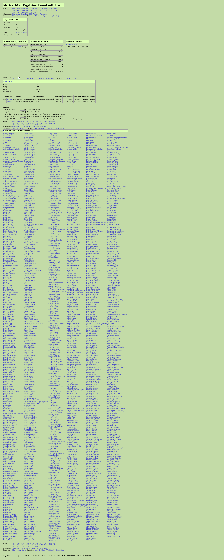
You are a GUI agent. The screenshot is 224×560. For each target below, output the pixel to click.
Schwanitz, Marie (92, 471)
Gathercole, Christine (31, 326)
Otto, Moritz (71, 487)
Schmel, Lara (90, 372)
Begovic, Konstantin (10, 267)
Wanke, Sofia (111, 405)
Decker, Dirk (7, 482)
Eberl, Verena (28, 161)
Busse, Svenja (8, 400)
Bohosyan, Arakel (9, 343)
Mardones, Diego (72, 258)
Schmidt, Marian (92, 395)
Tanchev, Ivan (112, 277)
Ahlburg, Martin (8, 152)
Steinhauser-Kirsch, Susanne (116, 186)
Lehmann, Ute (71, 140)
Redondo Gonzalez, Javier (95, 226)
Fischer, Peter (28, 267)
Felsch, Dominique (30, 244)
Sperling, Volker (112, 152)
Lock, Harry (71, 188)
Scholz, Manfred (91, 412)
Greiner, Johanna (29, 420)
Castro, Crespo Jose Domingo (13, 413)
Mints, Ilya (70, 320)
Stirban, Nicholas (113, 197)
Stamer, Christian (113, 159)
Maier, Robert (71, 222)
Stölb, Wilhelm (112, 210)
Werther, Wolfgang (113, 436)
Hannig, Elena (28, 519)
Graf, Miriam (28, 407)
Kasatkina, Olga (53, 330)
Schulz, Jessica (91, 460)
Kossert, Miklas (53, 436)
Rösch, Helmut (91, 313)
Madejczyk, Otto (72, 215)
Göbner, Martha (29, 378)
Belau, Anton (7, 280)
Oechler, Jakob (72, 460)
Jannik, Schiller (53, 284)
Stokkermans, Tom (113, 209)
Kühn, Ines (52, 489)
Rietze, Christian (92, 277)
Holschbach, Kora (54, 221)
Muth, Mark (71, 398)
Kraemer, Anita (53, 445)
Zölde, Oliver (111, 523)
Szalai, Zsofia (111, 262)
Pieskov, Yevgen (72, 533)
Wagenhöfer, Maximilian (115, 396)
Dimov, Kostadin (9, 499)
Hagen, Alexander (30, 501)
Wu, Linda (110, 463)
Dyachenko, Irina (29, 157)
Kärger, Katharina (54, 318)
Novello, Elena (72, 449)
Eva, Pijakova (28, 222)
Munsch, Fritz (71, 391)
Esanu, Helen (28, 221)
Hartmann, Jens (29, 530)
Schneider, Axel (91, 407)
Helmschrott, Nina (54, 152)
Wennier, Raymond (113, 429)
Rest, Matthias (91, 248)
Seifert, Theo (90, 494)
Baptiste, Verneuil (9, 238)
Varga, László (111, 337)
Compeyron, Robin (9, 441)
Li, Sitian (70, 168)
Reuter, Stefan (91, 255)
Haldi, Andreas (29, 511)
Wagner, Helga (112, 400)
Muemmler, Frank (73, 361)
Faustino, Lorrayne (30, 231)
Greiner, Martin (29, 424)
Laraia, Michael (53, 528)
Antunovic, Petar (8, 186)
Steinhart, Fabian (113, 185)
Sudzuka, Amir (112, 243)
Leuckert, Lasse (72, 151)
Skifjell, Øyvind (91, 531)
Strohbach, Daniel (113, 226)
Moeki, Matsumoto (73, 335)
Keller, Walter (53, 346)
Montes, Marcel (72, 354)
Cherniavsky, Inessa (9, 422)
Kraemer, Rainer (53, 446)
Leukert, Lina (71, 157)
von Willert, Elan (113, 388)
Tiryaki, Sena (111, 297)
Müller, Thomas (72, 388)
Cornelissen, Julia (9, 446)
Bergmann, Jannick (9, 294)
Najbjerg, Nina (72, 403)
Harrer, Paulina (29, 521)
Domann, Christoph (9, 514)
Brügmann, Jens (8, 378)
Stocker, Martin (112, 200)
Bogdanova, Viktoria (10, 338)
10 (82, 78)
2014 (27, 10)
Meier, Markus (72, 299)
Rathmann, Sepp (91, 212)
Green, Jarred (28, 415)
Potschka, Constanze (93, 159)
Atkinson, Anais (8, 204)
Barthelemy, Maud (9, 248)
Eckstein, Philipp (29, 169)
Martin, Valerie (72, 267)
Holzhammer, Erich (54, 233)
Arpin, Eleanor (8, 195)
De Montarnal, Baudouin (11, 480)
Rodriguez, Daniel (92, 287)
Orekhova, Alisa (72, 480)
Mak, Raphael (71, 233)
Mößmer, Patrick (72, 357)
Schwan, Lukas (91, 466)
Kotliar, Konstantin (54, 440)
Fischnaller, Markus (30, 268)
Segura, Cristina (91, 485)
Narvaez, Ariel (71, 407)
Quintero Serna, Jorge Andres (96, 188)
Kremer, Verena (53, 465)
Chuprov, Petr (7, 431)
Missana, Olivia (72, 332)
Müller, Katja (71, 378)
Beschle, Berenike (9, 308)
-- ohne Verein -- (21, 32)
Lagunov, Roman (54, 504)
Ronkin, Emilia (91, 306)
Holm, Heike (52, 217)
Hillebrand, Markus (54, 181)
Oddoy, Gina (71, 456)
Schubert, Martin (92, 448)
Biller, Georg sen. (9, 320)
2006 (36, 9)
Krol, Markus (52, 470)
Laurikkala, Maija (54, 535)
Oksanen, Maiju (72, 468)
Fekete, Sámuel (29, 241)
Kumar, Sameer (53, 492)
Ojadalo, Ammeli (72, 465)
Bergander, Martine (9, 291)
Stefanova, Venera (113, 173)
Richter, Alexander (92, 258)
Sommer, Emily (112, 135)
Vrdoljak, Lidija (112, 395)
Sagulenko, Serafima (93, 328)
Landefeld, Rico (53, 513)
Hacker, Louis (28, 489)
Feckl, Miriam (28, 238)
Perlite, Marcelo (72, 518)
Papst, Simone (71, 494)
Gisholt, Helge (28, 362)
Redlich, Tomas (91, 221)
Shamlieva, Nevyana (93, 512)
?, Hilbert (6, 139)
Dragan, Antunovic (9, 528)
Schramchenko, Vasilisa (94, 439)
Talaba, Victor (112, 273)
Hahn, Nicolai (28, 502)
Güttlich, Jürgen (29, 471)
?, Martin (6, 144)
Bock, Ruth (7, 332)
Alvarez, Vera (7, 174)
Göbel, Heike (28, 376)
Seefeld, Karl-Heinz (93, 477)
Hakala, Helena (29, 506)
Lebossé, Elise (71, 135)
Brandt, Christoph (9, 361)
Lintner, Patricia (72, 186)
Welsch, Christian (113, 427)
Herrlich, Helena (53, 173)
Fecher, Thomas (29, 234)
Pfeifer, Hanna (71, 526)
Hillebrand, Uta (53, 183)
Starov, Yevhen (112, 169)
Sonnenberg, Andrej (113, 139)
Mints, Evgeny (72, 318)
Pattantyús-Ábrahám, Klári (76, 504)
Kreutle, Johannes (54, 467)
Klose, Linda (52, 390)
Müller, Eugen (71, 376)
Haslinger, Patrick (30, 538)
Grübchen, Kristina (30, 448)
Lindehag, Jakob (72, 176)
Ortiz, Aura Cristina (73, 482)
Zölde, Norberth (112, 521)
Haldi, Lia (27, 514)
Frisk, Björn (28, 297)
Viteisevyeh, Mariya (114, 374)
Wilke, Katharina (113, 449)
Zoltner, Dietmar (112, 524)
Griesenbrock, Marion (31, 432)
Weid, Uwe (111, 415)
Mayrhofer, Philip (73, 289)
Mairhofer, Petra (72, 229)
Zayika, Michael (112, 504)
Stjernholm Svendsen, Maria (116, 198)
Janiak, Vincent (53, 281)
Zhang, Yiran (111, 512)
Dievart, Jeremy (8, 497)
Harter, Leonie (28, 523)
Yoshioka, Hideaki (113, 482)
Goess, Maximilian (30, 383)
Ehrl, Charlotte (28, 181)
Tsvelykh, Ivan (112, 316)
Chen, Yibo (7, 419)
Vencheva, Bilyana (113, 354)
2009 (50, 9)
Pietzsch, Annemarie (73, 535)
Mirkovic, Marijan (73, 326)
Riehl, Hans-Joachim (93, 270)
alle (85, 78)
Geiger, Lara (28, 337)
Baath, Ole (6, 215)
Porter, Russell (91, 152)
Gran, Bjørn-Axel (29, 410)
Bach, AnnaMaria (9, 227)
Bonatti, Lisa (7, 349)
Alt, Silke (6, 169)
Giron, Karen (28, 361)
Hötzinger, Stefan (54, 247)
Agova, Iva (7, 151)
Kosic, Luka (52, 434)
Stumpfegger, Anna (113, 227)
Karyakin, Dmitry (54, 327)
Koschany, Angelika (55, 433)
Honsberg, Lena (53, 238)
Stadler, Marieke (112, 156)
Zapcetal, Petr (111, 499)
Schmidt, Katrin (91, 391)
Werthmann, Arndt (113, 437)
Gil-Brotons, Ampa (30, 354)
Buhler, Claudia (8, 390)
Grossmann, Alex (29, 446)
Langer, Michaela (54, 521)
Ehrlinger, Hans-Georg (31, 183)
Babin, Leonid (8, 226)
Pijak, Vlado (71, 536)
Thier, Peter (111, 294)
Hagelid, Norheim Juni (31, 497)
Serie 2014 (7, 81)
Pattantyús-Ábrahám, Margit (76, 506)
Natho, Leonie (71, 412)
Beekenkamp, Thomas (10, 265)
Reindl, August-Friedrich (94, 231)
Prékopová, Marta (92, 161)
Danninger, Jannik (9, 475)
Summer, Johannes (113, 250)
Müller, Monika (72, 383)
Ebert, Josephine (29, 164)
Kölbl (50, 400)
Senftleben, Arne (92, 501)
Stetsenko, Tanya (112, 192)
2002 (18, 9)
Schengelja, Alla (91, 361)
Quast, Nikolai (91, 185)
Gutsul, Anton (28, 463)
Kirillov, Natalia (53, 371)
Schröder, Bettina (92, 444)
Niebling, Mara (72, 441)
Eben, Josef (27, 159)
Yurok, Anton (111, 483)
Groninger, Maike (29, 434)
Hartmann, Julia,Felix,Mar (32, 531)
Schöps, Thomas (91, 431)
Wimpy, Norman (112, 453)
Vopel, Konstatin (112, 390)
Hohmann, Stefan (54, 214)
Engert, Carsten (29, 202)
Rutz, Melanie (91, 318)
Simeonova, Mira (92, 526)
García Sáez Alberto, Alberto (33, 323)
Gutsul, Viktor (28, 470)
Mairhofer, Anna (72, 227)
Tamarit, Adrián (112, 275)
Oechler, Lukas (72, 461)
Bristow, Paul (7, 374)
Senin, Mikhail (91, 502)
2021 (14, 12)
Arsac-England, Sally (10, 198)
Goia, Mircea (28, 390)
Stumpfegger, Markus (114, 233)
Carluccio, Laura (8, 410)
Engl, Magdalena (29, 204)
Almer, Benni (7, 163)
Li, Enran (70, 166)
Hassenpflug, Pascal (30, 540)
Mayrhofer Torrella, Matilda (76, 291)
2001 (14, 9)
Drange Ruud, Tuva (9, 536)
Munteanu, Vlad (72, 393)
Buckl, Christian (8, 383)
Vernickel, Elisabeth (114, 355)
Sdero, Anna (90, 475)
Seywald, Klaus (91, 511)
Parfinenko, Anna (72, 497)
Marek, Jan (70, 262)
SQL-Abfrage (33, 14)
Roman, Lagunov (92, 294)
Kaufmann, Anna (54, 337)
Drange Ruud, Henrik (10, 530)
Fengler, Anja (28, 246)
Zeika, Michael (112, 506)
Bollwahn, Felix (8, 345)
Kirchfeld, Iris (53, 368)
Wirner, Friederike (113, 454)
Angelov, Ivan (8, 180)
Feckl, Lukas (28, 236)
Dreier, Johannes (8, 538)
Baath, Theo (7, 217)
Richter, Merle (91, 263)
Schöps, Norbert (91, 427)
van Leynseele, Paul (114, 333)
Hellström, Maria (54, 151)
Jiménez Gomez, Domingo (57, 291)
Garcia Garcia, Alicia (31, 320)
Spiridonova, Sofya (113, 154)
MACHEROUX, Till (74, 209)
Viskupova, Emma (113, 372)
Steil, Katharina (112, 181)
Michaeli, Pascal (72, 309)
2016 (36, 10)
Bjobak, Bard (7, 323)
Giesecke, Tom (29, 352)
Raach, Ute (90, 192)
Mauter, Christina (72, 282)
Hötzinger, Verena (54, 248)
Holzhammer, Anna (54, 231)
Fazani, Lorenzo (29, 233)
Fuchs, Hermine (29, 306)
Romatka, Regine (92, 297)
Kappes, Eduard (53, 315)
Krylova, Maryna (54, 474)
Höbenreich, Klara (54, 200)
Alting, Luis (7, 171)
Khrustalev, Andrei (54, 352)
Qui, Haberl (90, 186)
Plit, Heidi (89, 140)
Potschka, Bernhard (92, 157)
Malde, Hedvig (72, 239)
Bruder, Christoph (9, 376)
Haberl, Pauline (29, 483)
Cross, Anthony (8, 454)
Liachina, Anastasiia (73, 171)
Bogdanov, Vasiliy (9, 337)
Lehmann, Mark (72, 139)
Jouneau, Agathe (53, 303)
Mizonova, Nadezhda (74, 333)
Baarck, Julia (7, 210)
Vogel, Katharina (112, 381)
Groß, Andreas (28, 442)
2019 (50, 10)
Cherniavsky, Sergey (10, 424)
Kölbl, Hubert (53, 405)
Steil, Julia (110, 180)
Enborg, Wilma (29, 192)
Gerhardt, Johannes (30, 343)
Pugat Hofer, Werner (93, 169)
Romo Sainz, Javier (92, 301)
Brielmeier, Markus (9, 369)
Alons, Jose (7, 166)
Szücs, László (111, 263)
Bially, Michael (8, 314)
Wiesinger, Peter (112, 446)
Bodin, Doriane (8, 335)
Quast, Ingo (90, 181)
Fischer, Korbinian (30, 263)
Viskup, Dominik (113, 369)
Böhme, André (8, 342)
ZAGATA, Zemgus (113, 485)
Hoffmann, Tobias (54, 210)
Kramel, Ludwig (53, 448)
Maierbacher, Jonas (73, 224)
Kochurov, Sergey (54, 395)
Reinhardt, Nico (91, 233)
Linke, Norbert (72, 185)
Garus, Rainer (28, 325)
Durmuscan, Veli (29, 156)
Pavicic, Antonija (72, 511)
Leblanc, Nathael (54, 539)
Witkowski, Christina (114, 456)
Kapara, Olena (53, 312)
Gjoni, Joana (28, 364)
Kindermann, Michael (55, 364)
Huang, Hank (52, 250)
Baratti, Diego (8, 239)
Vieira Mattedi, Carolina (115, 366)
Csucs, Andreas (8, 456)
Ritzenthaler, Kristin (93, 280)
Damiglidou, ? (8, 468)
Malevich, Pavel (72, 246)
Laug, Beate (52, 533)
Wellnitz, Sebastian (113, 425)
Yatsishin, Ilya (112, 475)
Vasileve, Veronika (113, 345)
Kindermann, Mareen (55, 363)
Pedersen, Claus (72, 512)
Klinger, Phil (52, 388)
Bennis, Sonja (7, 287)
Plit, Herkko (90, 144)
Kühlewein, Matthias (55, 487)
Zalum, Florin (111, 492)
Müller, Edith (71, 374)
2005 (32, 9)
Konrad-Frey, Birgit (54, 424)
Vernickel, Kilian (113, 357)
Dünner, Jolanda (29, 147)
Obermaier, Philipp (73, 453)
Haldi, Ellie (27, 512)
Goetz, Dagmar (29, 384)
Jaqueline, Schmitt (54, 288)
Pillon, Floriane (72, 538)
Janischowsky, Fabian (55, 282)
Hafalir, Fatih (28, 492)
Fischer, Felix (28, 258)
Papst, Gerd (71, 492)
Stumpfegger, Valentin (114, 234)
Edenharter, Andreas (30, 171)
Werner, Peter (111, 431)
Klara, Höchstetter (54, 378)
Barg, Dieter (7, 244)
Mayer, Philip (71, 287)
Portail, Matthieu (92, 151)
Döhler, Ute (7, 512)
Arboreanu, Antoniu (9, 192)
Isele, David (52, 265)
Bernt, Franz (7, 301)
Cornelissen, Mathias (10, 448)
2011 (14, 10)
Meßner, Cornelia (72, 306)
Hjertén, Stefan (53, 197)
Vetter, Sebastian (112, 361)
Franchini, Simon (29, 280)
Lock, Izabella (71, 190)
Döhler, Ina (7, 506)
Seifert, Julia (90, 490)
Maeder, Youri (71, 221)
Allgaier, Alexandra (9, 157)
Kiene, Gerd (52, 354)
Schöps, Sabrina (91, 429)
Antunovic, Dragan (9, 185)
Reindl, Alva (90, 229)
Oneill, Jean (71, 471)
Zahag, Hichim (112, 487)
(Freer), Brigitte (8, 134)
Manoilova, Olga (72, 255)
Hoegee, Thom (53, 209)
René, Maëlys (91, 239)
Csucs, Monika (8, 458)
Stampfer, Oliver (112, 168)
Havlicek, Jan (52, 135)
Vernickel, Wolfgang (114, 359)
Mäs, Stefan (71, 272)
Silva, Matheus (91, 524)
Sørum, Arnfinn (112, 265)
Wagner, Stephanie (113, 402)
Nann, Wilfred (71, 405)
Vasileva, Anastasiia (113, 342)
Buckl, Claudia (8, 384)
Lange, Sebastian (54, 520)
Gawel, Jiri (27, 330)
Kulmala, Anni (53, 491)
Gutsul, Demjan (29, 465)
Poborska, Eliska (92, 147)
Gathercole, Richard (30, 328)
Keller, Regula (53, 344)
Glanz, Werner (28, 366)
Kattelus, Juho (53, 335)
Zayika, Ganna (112, 502)
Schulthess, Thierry (92, 456)
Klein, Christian (53, 381)
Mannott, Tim (71, 253)
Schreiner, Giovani (92, 441)
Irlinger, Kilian (53, 264)
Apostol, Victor (8, 188)
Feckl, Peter (28, 239)
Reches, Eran (90, 219)
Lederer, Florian (72, 137)
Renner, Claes (91, 243)
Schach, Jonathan (92, 345)
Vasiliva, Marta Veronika (115, 347)
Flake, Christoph (29, 272)
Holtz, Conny (52, 228)
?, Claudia (6, 135)
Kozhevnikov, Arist (54, 443)
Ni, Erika (70, 436)
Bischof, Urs (7, 321)
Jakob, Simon (52, 277)
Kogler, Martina (53, 399)
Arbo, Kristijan (8, 190)
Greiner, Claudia (29, 419)
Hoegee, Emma (53, 205)
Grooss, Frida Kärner (31, 436)
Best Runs (25, 78)
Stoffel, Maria (112, 205)
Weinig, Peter (111, 419)
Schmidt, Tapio (91, 398)
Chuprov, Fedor (8, 429)
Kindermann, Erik (54, 358)
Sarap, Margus (91, 340)
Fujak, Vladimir (29, 309)
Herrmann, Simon (54, 176)
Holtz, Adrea (52, 226)
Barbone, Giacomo (9, 241)
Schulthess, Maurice (93, 454)
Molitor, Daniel (72, 347)
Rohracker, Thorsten (93, 292)
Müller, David (71, 371)
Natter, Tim (70, 419)
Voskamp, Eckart (113, 391)
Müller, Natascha (72, 384)
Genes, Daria (28, 338)
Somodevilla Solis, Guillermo (117, 137)
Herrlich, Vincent (54, 174)
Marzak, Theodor (72, 268)
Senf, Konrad (90, 497)
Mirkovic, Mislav (72, 328)
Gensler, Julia (28, 340)
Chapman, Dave (8, 417)
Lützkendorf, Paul (73, 207)
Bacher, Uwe (7, 229)
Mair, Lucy (70, 226)
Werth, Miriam (112, 434)
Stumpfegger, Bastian (114, 229)
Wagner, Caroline (113, 398)
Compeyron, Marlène (10, 439)
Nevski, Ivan (71, 434)
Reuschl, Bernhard (92, 253)
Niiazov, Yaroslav (72, 444)
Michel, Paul (71, 311)
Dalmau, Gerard (8, 466)
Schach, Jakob (91, 343)
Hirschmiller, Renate (55, 192)
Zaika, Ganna (111, 489)
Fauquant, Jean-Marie (31, 229)
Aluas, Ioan (7, 173)
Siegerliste (24, 14)
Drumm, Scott (28, 140)
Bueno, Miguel (8, 386)
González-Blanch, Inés (31, 403)
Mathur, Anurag (72, 273)
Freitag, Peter (28, 287)
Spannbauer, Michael (114, 149)
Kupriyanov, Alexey (55, 496)
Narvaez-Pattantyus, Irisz (75, 410)
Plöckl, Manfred (91, 145)
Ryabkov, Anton (91, 320)
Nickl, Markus (71, 437)
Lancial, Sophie (53, 511)
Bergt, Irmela (7, 297)
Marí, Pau (70, 263)
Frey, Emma (28, 292)
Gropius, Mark (28, 441)
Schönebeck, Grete (92, 420)
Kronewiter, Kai (53, 472)
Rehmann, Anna (91, 227)
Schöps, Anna (91, 424)
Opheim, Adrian (72, 473)
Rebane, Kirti (90, 217)
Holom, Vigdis (53, 219)
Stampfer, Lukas (112, 166)
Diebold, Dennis (8, 494)
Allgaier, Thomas (9, 159)
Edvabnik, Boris (29, 173)
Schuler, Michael (92, 449)
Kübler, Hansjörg (54, 480)
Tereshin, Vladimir (113, 280)
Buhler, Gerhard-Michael (11, 391)
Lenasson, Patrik (72, 145)
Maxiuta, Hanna (72, 284)
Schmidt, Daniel (91, 384)
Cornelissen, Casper (9, 442)
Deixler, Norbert (8, 485)
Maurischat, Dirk (72, 280)
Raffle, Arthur (91, 197)
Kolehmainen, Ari (54, 409)
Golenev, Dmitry (29, 391)
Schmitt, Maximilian (93, 400)
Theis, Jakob (111, 291)
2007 (41, 9)
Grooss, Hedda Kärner (31, 437)
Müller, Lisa (71, 379)
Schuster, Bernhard (92, 463)
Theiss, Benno (112, 292)
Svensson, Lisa (112, 260)
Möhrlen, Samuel (72, 342)
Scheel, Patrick (91, 357)
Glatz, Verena (28, 369)
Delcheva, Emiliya (9, 489)
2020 (55, 10)
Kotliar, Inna (52, 438)
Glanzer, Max (28, 367)
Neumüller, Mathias (73, 432)
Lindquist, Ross (72, 183)
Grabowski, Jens (29, 405)
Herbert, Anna (53, 163)
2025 (32, 12)
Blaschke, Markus (9, 325)
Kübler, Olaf (52, 482)
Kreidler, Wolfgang (54, 458)
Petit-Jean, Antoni (73, 521)
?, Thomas (6, 145)
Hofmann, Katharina (55, 212)
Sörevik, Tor (111, 140)
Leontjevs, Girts (72, 149)
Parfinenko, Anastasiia (74, 495)
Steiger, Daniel (112, 176)
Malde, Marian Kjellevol (75, 243)
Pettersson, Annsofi (73, 524)
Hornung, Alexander (55, 240)
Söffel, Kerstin (91, 540)
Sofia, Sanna (111, 134)
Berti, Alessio (7, 303)
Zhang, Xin (111, 511)
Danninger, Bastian (9, 473)
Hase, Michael (28, 536)
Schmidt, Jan (90, 386)
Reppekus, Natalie (92, 246)
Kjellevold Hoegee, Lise (56, 376)
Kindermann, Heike (54, 359)
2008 (46, 9)
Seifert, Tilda (90, 495)
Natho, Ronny (71, 413)
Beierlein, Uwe (8, 275)
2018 (45, 10)
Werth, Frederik (112, 432)
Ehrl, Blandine (28, 180)
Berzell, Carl (7, 306)
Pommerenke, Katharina (94, 149)
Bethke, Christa (8, 311)
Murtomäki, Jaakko (73, 396)
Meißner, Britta (72, 303)
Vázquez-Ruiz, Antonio (115, 350)
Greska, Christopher (30, 427)
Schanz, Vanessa (91, 350)
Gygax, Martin (28, 477)
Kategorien (16, 14)
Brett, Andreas (8, 366)
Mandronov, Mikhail (73, 251)
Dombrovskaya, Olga (10, 518)
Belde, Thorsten (8, 284)
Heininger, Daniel (54, 145)
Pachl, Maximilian (73, 490)
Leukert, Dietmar (72, 152)
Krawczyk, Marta (54, 457)
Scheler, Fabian (91, 359)
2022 (18, 12)
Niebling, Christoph (73, 439)
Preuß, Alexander (92, 163)
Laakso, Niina (53, 501)
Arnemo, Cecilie (8, 193)
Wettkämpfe (51, 16)
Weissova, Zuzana (113, 422)
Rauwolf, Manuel (92, 214)
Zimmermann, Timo (114, 518)
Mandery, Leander (73, 250)
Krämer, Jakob (53, 451)
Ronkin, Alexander (92, 303)
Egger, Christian (29, 176)
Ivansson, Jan (52, 272)
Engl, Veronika (29, 207)
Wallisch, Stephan (113, 403)
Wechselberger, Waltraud (115, 412)
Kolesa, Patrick (53, 414)
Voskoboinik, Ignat (113, 393)
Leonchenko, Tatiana (74, 147)
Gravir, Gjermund (29, 413)
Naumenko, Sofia (72, 422)
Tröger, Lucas (111, 308)
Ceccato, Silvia (8, 415)
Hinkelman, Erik (53, 185)
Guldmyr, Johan (29, 458)
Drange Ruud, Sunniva (10, 535)
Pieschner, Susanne (73, 531)
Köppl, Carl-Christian (55, 426)
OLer (14, 16)
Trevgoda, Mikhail (113, 304)
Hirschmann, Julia (54, 188)
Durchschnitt (49, 78)
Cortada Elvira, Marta (10, 449)
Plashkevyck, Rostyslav (94, 135)
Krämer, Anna (53, 450)
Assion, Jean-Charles (10, 202)
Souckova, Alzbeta (113, 145)
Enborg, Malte (28, 190)
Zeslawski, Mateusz (113, 507)
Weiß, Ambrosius (113, 420)
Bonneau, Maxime (9, 355)
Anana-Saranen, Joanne (11, 176)
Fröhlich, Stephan (29, 304)
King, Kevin (52, 366)
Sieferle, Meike (91, 518)
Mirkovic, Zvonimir (73, 330)
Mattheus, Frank (72, 275)
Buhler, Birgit (7, 388)
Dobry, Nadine (8, 504)
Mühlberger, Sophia (73, 366)
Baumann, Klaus (8, 260)
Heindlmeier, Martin (55, 144)
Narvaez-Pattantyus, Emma (76, 408)
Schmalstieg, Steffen (93, 371)
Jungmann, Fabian (54, 305)
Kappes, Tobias (53, 317)
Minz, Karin (71, 321)
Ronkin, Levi (90, 308)
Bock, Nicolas (8, 330)
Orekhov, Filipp (72, 478)
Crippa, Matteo (8, 453)
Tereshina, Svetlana (113, 282)
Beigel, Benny (8, 277)
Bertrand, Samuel (9, 304)
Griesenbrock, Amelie (31, 431)
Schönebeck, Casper (93, 417)
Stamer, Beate (111, 157)
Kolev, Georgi (53, 416)
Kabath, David (53, 306)
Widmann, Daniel (113, 444)
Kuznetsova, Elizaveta (55, 499)
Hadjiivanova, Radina (31, 490)
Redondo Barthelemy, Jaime (95, 224)
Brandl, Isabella (8, 359)
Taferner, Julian (112, 268)
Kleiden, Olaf (52, 380)
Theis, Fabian (111, 289)
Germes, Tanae (29, 345)
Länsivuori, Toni (53, 525)
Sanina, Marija (91, 337)
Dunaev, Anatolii (29, 145)
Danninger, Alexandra (10, 471)
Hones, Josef (52, 236)
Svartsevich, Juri (112, 251)
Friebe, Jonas (28, 294)
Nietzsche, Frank (72, 442)
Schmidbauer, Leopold (93, 376)
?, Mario (6, 142)
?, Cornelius (7, 137)
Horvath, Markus (54, 243)
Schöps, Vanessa (91, 432)
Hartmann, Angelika (30, 524)
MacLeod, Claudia (73, 212)
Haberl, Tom (28, 485)
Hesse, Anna (52, 180)
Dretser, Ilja (27, 139)
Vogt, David (111, 384)
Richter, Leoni (91, 260)
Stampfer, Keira (112, 164)
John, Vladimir (53, 296)
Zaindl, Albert (112, 490)
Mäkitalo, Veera (72, 234)
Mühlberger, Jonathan (74, 364)
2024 (27, 12)
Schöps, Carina (91, 425)
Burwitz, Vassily (8, 398)
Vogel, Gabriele (112, 379)
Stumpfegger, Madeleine (115, 231)
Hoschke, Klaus (53, 245)
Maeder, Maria (72, 217)
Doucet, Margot (8, 523)
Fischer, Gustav (29, 262)
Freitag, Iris (27, 285)
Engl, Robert (28, 205)
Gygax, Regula (29, 478)
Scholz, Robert (91, 413)
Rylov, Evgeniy (91, 321)
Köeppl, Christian (54, 397)
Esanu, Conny (28, 219)
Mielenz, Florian (72, 313)
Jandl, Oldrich (53, 279)
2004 (27, 9)
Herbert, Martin (53, 166)
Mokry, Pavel (71, 343)
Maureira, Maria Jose (74, 277)
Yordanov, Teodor (113, 480)
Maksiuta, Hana (72, 236)
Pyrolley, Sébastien (92, 174)
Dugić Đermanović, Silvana (33, 144)
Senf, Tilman (90, 499)
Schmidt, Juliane (91, 390)
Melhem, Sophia (72, 304)
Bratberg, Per (7, 362)
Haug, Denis (52, 134)
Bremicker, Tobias (9, 364)
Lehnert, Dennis (72, 142)
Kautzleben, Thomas (55, 341)
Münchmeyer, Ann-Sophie (75, 390)
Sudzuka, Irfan (112, 244)
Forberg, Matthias (29, 277)
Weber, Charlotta (112, 407)
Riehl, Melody (91, 272)
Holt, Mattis (52, 222)
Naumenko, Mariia (73, 420)
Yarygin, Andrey (112, 473)
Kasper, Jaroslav (53, 332)
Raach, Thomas (91, 190)
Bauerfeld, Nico (8, 258)
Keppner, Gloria (53, 347)
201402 (9, 101)
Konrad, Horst (53, 422)
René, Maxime (91, 241)
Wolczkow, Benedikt (114, 458)
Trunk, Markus (112, 311)
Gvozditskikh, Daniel (31, 473)
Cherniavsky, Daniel (10, 420)
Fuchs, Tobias (28, 308)
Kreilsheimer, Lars (54, 460)
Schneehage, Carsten (93, 405)
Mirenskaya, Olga (73, 323)
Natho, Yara (71, 417)
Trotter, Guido (112, 309)
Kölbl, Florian (53, 402)
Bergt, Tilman (7, 299)
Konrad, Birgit (53, 421)
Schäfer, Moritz (91, 347)
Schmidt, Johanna (92, 388)
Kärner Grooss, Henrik (55, 323)
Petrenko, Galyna (72, 523)
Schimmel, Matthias (93, 367)
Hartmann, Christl (30, 526)
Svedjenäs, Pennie (113, 256)
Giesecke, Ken (28, 350)
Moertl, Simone (72, 337)
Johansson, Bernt (54, 294)
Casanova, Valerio (9, 412)
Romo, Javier (90, 299)
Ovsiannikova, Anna (73, 489)
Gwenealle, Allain (30, 475)
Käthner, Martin (53, 334)
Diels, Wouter (7, 495)
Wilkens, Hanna (112, 451)
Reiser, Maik (90, 236)
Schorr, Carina (91, 434)
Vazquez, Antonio (113, 349)
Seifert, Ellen (90, 489)
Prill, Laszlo (90, 164)
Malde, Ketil (71, 241)
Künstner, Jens (53, 494)
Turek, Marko (111, 318)
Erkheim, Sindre (29, 214)
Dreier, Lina (7, 540)
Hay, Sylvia (52, 140)
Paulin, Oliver (71, 509)
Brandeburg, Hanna (9, 357)
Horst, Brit (52, 242)
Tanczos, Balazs (112, 279)
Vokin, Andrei (112, 386)
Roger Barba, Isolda (93, 289)
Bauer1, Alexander (9, 256)
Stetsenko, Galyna (113, 190)
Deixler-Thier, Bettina (10, 487)
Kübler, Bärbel (53, 477)
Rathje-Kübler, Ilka (92, 210)
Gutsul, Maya (28, 468)
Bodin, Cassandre (9, 333)
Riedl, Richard (91, 268)
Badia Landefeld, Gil (10, 233)
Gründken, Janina (29, 449)
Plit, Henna (90, 142)
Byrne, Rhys (7, 407)
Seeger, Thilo (90, 482)
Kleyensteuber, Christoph (56, 387)
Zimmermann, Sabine (114, 516)
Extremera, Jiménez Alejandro (34, 224)
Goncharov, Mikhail (30, 398)
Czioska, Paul (7, 465)
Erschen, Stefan (29, 215)
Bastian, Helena (8, 251)
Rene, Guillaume (92, 238)
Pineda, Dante (71, 540)
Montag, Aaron (72, 350)
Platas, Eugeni (91, 137)
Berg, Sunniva (8, 289)
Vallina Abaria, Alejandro (115, 326)
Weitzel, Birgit (112, 424)
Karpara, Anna (53, 325)
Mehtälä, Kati (71, 296)
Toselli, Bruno (112, 303)
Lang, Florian (52, 515)
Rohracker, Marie (92, 291)
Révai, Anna (90, 256)
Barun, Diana (7, 250)
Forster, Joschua (29, 279)
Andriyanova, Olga (9, 178)
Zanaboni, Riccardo (113, 494)
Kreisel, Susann (53, 463)
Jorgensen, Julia (53, 300)
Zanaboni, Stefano (113, 495)
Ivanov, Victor (53, 269)
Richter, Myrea (91, 265)
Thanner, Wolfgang (113, 285)
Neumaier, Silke (72, 429)
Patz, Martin (71, 507)
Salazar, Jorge (91, 333)
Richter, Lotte (91, 262)
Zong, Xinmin (112, 531)
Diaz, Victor (7, 492)
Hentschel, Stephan (54, 157)
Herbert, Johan (53, 164)
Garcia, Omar (28, 318)
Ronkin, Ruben (91, 309)
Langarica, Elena (54, 516)
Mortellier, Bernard (73, 355)
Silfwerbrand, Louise (93, 519)
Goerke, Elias (28, 379)
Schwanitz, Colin (92, 468)
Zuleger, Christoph (113, 536)
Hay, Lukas (52, 139)
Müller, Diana (71, 372)
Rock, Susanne (91, 285)
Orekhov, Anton (72, 475)
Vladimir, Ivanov (113, 376)
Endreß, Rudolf (29, 198)
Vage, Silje (110, 323)
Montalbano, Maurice (74, 352)
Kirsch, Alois (52, 373)
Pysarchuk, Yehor (92, 180)
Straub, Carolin (112, 215)
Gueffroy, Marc (29, 454)
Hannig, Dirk (28, 518)
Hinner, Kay (52, 186)
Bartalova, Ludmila (9, 246)
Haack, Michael (29, 482)
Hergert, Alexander (54, 169)
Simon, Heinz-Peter (92, 528)
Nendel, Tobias (72, 424)
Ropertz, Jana (90, 311)
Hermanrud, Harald (54, 171)
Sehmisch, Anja (91, 487)
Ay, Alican (6, 209)
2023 (23, 12)
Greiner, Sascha (29, 425)
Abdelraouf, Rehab (9, 147)
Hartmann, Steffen (30, 535)
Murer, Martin (71, 395)
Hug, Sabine (52, 259)
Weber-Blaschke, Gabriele (116, 408)
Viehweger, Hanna (113, 364)
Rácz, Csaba (90, 193)
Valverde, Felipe (112, 328)
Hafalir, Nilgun (29, 494)
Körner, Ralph (53, 431)
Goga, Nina (27, 388)
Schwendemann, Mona (94, 473)
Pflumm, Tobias (72, 528)
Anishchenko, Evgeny (10, 181)
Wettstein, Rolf (112, 442)
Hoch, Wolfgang (53, 202)
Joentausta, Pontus (54, 293)
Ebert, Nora (27, 166)
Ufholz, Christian (113, 321)
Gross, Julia (27, 444)
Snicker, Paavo (91, 538)
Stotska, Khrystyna (113, 214)
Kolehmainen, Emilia (55, 411)
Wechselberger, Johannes (115, 410)
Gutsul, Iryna (28, 466)
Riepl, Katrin (90, 273)
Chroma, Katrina (8, 427)
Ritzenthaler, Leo (92, 282)
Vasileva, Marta (112, 343)
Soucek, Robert (112, 144)
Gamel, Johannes (29, 314)
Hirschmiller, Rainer (55, 190)
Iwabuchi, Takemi (54, 274)
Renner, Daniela (91, 244)
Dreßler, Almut (29, 135)
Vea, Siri (110, 352)
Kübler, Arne (52, 475)
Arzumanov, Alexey (9, 200)
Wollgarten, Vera (112, 460)
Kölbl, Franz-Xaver (54, 404)
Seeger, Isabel (91, 480)
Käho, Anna (52, 308)
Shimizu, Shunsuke (92, 516)
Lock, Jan (70, 192)
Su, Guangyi (111, 239)
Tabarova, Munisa (113, 267)
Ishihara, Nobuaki (54, 267)
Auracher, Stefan (8, 207)
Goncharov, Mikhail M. (31, 400)
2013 (23, 10)
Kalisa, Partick (53, 310)
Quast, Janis (90, 183)
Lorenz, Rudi (71, 195)
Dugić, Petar (28, 142)
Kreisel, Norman (53, 462)
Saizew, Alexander (92, 330)
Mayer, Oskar (71, 285)
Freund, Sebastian (29, 289)
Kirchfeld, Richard (54, 370)
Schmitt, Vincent (91, 402)
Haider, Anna (28, 504)
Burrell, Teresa (8, 396)
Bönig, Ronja (7, 354)
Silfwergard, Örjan (92, 523)
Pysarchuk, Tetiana (92, 176)
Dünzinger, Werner (30, 154)
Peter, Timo (70, 519)
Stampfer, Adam (112, 161)
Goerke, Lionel (29, 381)
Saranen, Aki (90, 338)
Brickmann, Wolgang (10, 367)
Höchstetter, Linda (54, 204)
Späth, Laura (111, 151)
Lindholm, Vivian (73, 181)
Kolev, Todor (52, 417)
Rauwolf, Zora (91, 215)
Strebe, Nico (111, 222)
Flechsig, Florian (29, 275)
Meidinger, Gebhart (73, 297)
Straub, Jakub (111, 221)
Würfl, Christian (112, 466)
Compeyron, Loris (9, 436)
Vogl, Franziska (112, 383)
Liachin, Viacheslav (73, 169)
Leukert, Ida (71, 154)
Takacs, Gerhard (112, 270)
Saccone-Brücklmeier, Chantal (96, 323)
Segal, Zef (89, 483)
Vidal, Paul (110, 362)
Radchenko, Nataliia (93, 195)
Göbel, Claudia (29, 372)
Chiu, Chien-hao (8, 425)
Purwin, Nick (90, 173)
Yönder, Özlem (112, 478)
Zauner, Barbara (112, 501)
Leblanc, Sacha (72, 134)
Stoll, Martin (111, 212)
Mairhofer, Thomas (73, 231)
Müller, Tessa (71, 386)
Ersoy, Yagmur (28, 217)
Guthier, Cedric (29, 461)
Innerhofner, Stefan (54, 262)
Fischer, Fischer (29, 260)
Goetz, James (28, 386)
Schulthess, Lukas (92, 453)
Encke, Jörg (27, 193)
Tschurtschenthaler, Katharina (117, 314)
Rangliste (15, 78)
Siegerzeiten (60, 16)
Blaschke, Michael (9, 326)
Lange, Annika (53, 518)
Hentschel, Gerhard (54, 156)
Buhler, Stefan (8, 393)
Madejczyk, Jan (72, 214)
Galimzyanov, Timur (30, 313)
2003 (23, 9)
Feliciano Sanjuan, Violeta (32, 243)
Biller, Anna (7, 318)
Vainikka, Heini (112, 325)
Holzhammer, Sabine (55, 235)
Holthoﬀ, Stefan (53, 224)
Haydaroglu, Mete (54, 142)
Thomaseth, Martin (113, 296)
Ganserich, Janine (29, 316)
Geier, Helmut (28, 332)
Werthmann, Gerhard (114, 439)
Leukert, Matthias (73, 159)
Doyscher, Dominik (9, 524)
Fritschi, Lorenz (29, 299)
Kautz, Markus (53, 339)
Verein (19, 16)
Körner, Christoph (54, 429)
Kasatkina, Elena (54, 329)
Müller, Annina (72, 369)
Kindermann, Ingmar (55, 361)
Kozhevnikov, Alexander (56, 441)
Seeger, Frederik (91, 478)
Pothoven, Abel (91, 156)
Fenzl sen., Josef (29, 250)
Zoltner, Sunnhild (113, 528)
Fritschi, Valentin (29, 303)
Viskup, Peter (111, 371)
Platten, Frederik (91, 139)
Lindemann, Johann (73, 180)
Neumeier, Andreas (73, 431)
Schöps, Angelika (92, 422)
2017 (41, 10)
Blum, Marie (7, 328)
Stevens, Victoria (113, 193)
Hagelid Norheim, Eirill (32, 499)
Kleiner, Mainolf (53, 385)
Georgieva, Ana (29, 342)
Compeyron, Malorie (10, 437)
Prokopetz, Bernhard (93, 168)
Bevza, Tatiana (8, 313)
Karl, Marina (52, 320)
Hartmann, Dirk (29, 528)
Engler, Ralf (28, 212)
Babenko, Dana (8, 222)
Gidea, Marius (28, 349)
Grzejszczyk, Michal (30, 451)
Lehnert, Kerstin (72, 144)
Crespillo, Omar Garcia (11, 451)
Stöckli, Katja (111, 202)
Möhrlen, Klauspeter (73, 340)
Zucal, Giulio (111, 535)
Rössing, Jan (90, 314)
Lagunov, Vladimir (54, 506)
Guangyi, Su (28, 453)
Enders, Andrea (29, 195)
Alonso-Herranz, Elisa (10, 168)
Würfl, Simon (111, 468)
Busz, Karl (6, 403)
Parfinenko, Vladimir (74, 499)
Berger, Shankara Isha (10, 292)
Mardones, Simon (73, 260)
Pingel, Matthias (91, 134)
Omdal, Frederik (72, 470)
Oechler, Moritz (72, 463)
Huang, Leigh (53, 252)
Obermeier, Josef (72, 454)
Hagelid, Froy (28, 495)
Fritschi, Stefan (29, 301)
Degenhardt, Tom (9, 483)
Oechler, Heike (72, 458)
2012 (18, 10)
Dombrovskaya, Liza (10, 516)
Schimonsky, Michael (93, 369)
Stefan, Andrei (112, 171)
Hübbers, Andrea (54, 253)
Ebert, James (28, 163)
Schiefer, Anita (91, 364)
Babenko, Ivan (8, 224)
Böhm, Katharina (9, 340)
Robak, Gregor (91, 284)
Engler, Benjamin (29, 209)
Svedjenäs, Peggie (113, 255)
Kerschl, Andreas (54, 349)
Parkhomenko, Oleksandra (75, 501)
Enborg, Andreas (29, 186)
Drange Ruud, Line (9, 531)
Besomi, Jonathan (9, 309)
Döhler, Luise (7, 509)
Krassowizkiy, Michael (56, 453)
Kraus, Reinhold (53, 455)
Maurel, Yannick (72, 279)
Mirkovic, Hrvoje (72, 325)
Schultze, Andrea (92, 458)
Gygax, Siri (27, 480)
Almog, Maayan (8, 164)
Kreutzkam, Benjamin (55, 469)
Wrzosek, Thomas (113, 461)
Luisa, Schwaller (72, 204)
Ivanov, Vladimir (54, 271)
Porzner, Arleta (91, 154)
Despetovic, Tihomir (10, 490)
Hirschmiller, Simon (55, 193)
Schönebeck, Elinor (92, 419)
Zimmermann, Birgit (114, 514)
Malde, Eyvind (72, 238)
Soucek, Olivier (112, 142)
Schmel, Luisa (91, 374)
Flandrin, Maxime (30, 273)
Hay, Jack (51, 137)
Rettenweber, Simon (93, 251)
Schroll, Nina (90, 446)
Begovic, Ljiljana (9, 268)
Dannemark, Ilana (9, 470)
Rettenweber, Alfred (93, 250)
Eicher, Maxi (28, 185)
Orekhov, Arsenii (72, 477)
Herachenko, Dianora (55, 159)
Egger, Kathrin (28, 178)
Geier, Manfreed (29, 333)
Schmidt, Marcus (92, 393)
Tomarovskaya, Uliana (114, 299)
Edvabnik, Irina (29, 174)
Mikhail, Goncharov (73, 314)
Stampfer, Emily (112, 163)
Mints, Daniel (71, 316)
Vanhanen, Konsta (113, 335)
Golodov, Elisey (29, 395)
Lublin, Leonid (72, 198)
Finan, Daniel (28, 253)
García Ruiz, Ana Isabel (32, 321)
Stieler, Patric (111, 195)
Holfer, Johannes (54, 215)
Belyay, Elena (7, 285)
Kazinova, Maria (54, 342)
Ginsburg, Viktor (29, 355)
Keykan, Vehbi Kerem (55, 351)
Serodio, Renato (91, 509)
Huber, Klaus (52, 255)
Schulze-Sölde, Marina (94, 461)
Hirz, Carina (52, 195)
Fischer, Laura (28, 265)
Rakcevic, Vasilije (92, 200)
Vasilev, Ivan (111, 340)
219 (41, 12)
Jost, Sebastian (53, 301)
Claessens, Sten (8, 434)
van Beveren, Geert (113, 330)
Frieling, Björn (28, 296)
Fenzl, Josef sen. (29, 248)
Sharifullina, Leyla (92, 514)
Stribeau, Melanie (113, 224)
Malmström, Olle (72, 248)
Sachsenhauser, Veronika (94, 325)
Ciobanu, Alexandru (10, 432)
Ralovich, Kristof (92, 202)
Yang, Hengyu (112, 471)
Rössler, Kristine (91, 316)
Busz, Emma (7, 402)
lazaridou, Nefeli (54, 537)
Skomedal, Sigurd (92, 533)
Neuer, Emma (71, 427)
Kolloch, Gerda (53, 419)
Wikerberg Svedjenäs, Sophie (117, 448)
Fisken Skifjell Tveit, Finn (32, 270)
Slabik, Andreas (91, 535)
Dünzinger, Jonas (29, 149)
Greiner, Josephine (30, 422)
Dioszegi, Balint (8, 501)
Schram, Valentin (92, 437)
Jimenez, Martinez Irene (56, 289)
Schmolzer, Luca (92, 403)
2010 (55, 9)
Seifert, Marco (91, 492)
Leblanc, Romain (54, 540)
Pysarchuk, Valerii (92, 178)
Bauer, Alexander (9, 255)
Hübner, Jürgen (53, 257)
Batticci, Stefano (8, 253)
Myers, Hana (71, 400)
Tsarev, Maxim (112, 313)
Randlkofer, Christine (93, 207)
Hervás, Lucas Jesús (55, 178)
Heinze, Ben (52, 147)
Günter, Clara (28, 460)
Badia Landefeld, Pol (10, 234)
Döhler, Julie (7, 507)
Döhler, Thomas (8, 511)
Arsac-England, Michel (11, 197)
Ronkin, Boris (91, 304)
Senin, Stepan (91, 504)
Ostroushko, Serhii (73, 485)
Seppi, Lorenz (91, 507)
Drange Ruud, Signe (10, 533)
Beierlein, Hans (8, 272)
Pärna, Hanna (71, 502)
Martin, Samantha (73, 265)
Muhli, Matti (71, 367)
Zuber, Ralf (111, 533)
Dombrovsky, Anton (10, 519)
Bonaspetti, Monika (9, 347)
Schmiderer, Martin (92, 381)
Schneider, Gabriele (92, 408)
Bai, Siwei (6, 236)
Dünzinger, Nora (29, 152)
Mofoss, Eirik (71, 338)
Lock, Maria (71, 193)
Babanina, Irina (8, 221)
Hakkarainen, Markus (31, 507)
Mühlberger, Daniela (73, 362)
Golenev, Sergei (29, 393)
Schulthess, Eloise (92, 451)
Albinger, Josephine (9, 154)
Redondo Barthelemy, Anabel (96, 222)
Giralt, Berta (28, 357)
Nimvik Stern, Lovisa (74, 446)
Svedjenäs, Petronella (114, 258)
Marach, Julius (72, 256)
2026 (36, 12)
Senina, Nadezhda (92, 506)
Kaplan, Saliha (53, 313)
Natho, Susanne (72, 415)
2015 (32, 10)
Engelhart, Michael (30, 200)
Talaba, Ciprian (112, 272)
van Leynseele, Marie (114, 332)
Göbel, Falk (27, 374)
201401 (9, 99)
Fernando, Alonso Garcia (32, 251)
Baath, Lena (7, 214)
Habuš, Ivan (28, 487)
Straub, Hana (111, 219)
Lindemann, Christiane (74, 178)
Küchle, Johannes (54, 484)
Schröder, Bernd (91, 442)
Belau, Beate (7, 282)
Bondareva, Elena (9, 352)
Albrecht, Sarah (8, 156)
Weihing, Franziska (113, 417)
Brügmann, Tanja (9, 379)
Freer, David (28, 282)
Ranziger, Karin (91, 209)
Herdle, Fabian (53, 168)
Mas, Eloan (70, 270)
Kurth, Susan (52, 498)
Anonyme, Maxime (9, 183)
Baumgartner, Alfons (10, 262)
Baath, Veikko (8, 219)
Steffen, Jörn (111, 174)
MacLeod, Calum (72, 210)
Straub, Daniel (112, 217)
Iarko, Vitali (52, 260)
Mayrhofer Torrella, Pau (75, 292)
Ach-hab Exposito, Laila (11, 149)
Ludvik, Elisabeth (73, 202)
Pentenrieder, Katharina (74, 516)
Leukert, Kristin (72, 156)
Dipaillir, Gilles (8, 502)
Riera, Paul (90, 275)
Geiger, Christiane (30, 335)
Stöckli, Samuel (112, 204)
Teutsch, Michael (113, 284)
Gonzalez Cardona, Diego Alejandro (36, 402)
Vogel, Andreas (112, 378)
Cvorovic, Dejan (8, 463)
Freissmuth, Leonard (30, 284)
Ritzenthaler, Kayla (92, 279)
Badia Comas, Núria (10, 231)
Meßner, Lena (71, 308)
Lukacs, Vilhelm (72, 205)
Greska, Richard (29, 429)
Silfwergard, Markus (93, 521)
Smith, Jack (90, 536)
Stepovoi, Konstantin (114, 188)
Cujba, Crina (7, 460)
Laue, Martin (52, 532)
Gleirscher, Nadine (30, 371)
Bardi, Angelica (8, 243)
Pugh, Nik (89, 171)
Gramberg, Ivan (29, 408)
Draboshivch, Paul (9, 526)
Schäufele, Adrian (92, 355)
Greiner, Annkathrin (30, 417)
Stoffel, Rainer (112, 207)
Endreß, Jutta (28, 197)
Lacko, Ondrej (53, 503)
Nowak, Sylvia (72, 451)
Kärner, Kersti (53, 322)
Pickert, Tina (71, 530)
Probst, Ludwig (91, 166)
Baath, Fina (7, 212)
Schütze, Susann (91, 465)
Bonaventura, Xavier (10, 350)
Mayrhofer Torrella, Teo (75, 294)
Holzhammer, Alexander (56, 230)
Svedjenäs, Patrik (113, 253)
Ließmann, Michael (73, 173)
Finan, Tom (27, 256)
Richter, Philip (91, 267)
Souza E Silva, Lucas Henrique (117, 147)
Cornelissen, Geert (9, 444)
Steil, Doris (111, 178)
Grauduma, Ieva (29, 412)
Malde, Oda (71, 244)
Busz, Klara (7, 405)
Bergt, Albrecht (8, 296)
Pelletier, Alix (71, 514)
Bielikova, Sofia (8, 316)
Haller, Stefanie (29, 516)
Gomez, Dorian (29, 396)
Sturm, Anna (111, 236)
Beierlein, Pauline (9, 273)
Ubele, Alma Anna (113, 320)
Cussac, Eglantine (9, 461)
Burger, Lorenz (8, 395)
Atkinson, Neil (8, 205)
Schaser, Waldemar (92, 354)
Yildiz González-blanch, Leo (116, 477)
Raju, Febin (90, 198)
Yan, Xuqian (111, 470)
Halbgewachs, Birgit (30, 509)
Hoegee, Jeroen (53, 207)
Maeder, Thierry (72, 219)
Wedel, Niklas (112, 413)
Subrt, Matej (111, 241)
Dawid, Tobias (8, 478)
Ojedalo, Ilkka (71, 466)
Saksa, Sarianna (91, 332)
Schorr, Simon (91, 436)
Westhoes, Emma (113, 441)
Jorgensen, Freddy (54, 298)
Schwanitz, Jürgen (92, 470)
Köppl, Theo (52, 428)
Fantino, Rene (28, 227)
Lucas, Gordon (72, 200)
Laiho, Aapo (52, 508)
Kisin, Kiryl (52, 375)
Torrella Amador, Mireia (115, 301)
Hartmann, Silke (29, 533)
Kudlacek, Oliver (54, 486)
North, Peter (71, 448)
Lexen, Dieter (71, 161)
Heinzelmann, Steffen (55, 149)
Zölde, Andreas (112, 519)
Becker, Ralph (8, 263)
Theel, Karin (111, 287)
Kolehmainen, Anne (55, 407)
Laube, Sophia (53, 530)
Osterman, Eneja (72, 483)
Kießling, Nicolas (54, 356)
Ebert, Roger (28, 168)
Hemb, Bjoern (53, 154)
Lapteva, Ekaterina (54, 527)
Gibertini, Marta (29, 347)
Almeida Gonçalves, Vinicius (13, 161)
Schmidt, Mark (91, 396)
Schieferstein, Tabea (93, 366)
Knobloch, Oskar (54, 393)
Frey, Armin (28, 291)
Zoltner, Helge (112, 526)
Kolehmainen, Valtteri (55, 412)
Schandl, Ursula (91, 349)
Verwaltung (43, 14)
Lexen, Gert (71, 163)
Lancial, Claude (53, 510)
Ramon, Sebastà (91, 205)
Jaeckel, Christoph (54, 276)
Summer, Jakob (112, 248)
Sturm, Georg (111, 238)
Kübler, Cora (52, 479)
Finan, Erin (27, 255)
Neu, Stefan (71, 425)
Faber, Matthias (29, 226)
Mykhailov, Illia (72, 402)
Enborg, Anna (28, 188)
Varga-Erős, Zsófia (113, 338)
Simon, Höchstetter (92, 530)
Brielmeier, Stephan (9, 371)
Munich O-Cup (40, 16)
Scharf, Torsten (91, 352)
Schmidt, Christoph (92, 383)
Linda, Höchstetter (73, 174)
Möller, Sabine (72, 349)
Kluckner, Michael (54, 392)
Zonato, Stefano (112, 530)
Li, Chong (70, 164)
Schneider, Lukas (92, 410)
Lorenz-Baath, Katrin (74, 197)
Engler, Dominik (29, 210)
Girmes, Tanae (28, 359)
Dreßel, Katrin (28, 134)
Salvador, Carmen (92, 335)
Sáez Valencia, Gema (93, 326)
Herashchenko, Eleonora (56, 161)
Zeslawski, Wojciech (114, 509)
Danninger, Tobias (9, 477)
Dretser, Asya (28, 137)
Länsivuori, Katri (54, 523)
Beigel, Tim (7, 279)
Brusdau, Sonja (8, 381)
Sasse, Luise (90, 342)
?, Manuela (7, 140)
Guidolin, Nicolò (29, 456)
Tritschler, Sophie (113, 306)
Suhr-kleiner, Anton (113, 246)
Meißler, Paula (71, 301)
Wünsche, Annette (113, 465)
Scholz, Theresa (91, 415)
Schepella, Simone (92, 362)
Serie (24, 16)
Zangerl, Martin (112, 497)
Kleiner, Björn (53, 383)
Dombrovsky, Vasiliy (10, 521)
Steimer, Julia (111, 183)
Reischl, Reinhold (92, 234)
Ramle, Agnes (91, 204)
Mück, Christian (72, 359)
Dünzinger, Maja (29, 151)
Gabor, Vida (28, 311)
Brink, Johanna (8, 372)
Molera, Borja (71, 345)
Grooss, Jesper (28, 439)
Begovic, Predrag (9, 270)
